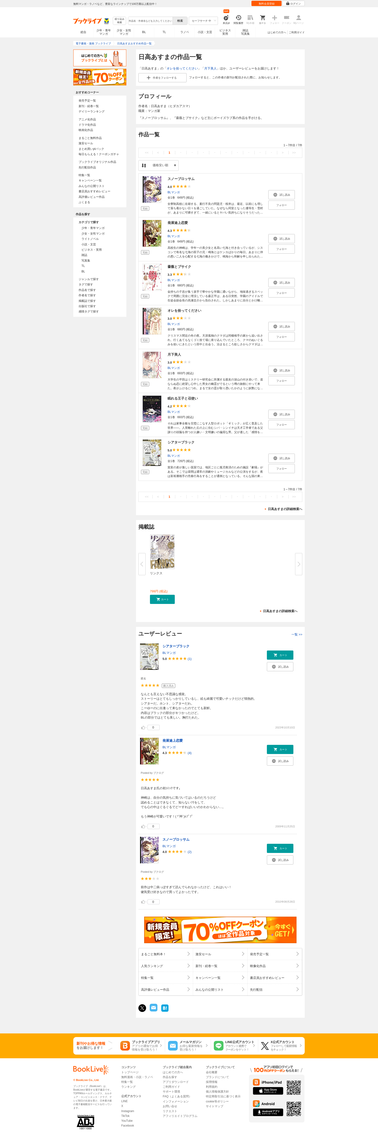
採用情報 (211, 1082)
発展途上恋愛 (178, 223)
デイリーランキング (92, 111)
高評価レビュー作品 (92, 197)
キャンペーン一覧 (90, 180)
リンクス (156, 573)
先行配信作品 (87, 167)
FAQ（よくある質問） (177, 1096)
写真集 (85, 260)
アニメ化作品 (87, 119)
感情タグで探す (89, 311)
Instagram (127, 1111)
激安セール (86, 143)
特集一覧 (84, 175)
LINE (124, 1101)
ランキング (128, 1086)
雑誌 (84, 255)
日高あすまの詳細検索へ (285, 509)
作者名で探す (87, 295)
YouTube (127, 1120)
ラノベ (184, 32)
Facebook (127, 1125)
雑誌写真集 (245, 32)
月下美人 (210, 68)
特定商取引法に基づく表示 (223, 1096)
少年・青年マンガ (103, 32)
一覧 (296, 634)
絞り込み (119, 21)
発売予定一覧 (87, 100)
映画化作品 (86, 130)
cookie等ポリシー (217, 1101)
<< (146, 152)
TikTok (125, 1116)
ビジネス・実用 (91, 249)
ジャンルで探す (89, 279)
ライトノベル (90, 239)
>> (294, 152)
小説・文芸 (205, 32)
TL (164, 32)
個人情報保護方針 (217, 1091)
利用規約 (211, 1086)
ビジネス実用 (225, 32)
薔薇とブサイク (179, 267)
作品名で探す (87, 290)
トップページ (130, 1072)
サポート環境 (171, 1091)
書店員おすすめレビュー (94, 191)
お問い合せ (170, 1106)
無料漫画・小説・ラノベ (137, 1077)
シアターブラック (181, 442)
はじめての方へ (277, 32)
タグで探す (86, 284)
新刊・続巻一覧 (89, 106)
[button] (162, 599)
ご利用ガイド (297, 32)
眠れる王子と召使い (183, 398)
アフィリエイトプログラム (180, 1116)
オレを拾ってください (182, 68)
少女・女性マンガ (124, 32)
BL (144, 32)
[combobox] (150, 21)
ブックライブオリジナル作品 (97, 162)
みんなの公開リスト (92, 186)
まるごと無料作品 (90, 138)
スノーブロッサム (181, 179)
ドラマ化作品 (87, 124)
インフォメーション (176, 1101)
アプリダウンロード (176, 1082)
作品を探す (170, 1077)
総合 (83, 32)
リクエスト (170, 1111)
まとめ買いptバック (91, 149)
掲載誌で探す (87, 301)
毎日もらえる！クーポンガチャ (99, 154)
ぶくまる (84, 202)
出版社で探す (87, 306)
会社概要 (211, 1072)
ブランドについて (217, 1077)
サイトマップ (214, 1106)
